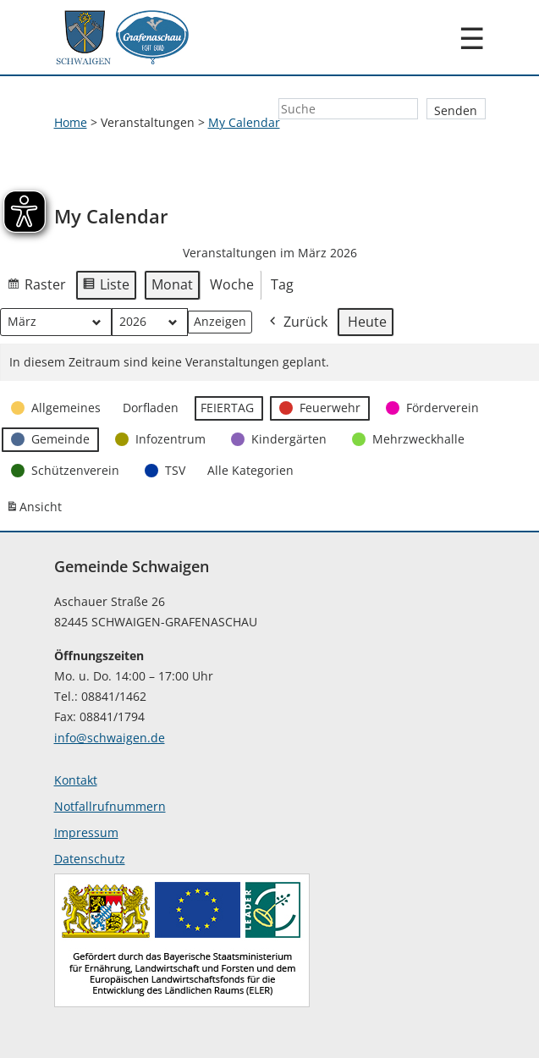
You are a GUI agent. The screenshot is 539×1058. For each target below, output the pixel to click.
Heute (367, 321)
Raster (36, 287)
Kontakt (75, 780)
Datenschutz (89, 859)
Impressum (86, 832)
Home (70, 122)
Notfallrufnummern (110, 806)
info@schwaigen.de (109, 738)
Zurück (297, 322)
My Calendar (244, 122)
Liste (105, 287)
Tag (282, 284)
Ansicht (36, 511)
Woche (232, 284)
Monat (172, 284)
